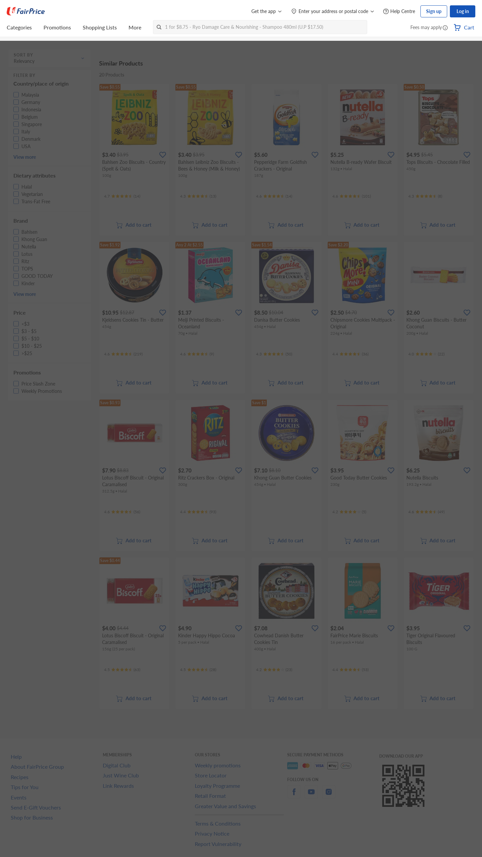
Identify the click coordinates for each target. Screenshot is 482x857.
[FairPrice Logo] (26, 11)
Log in (463, 11)
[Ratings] (122, 196)
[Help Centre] (399, 11)
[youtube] (311, 795)
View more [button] (24, 157)
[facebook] (294, 795)
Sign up (433, 11)
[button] (445, 28)
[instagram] (328, 795)
